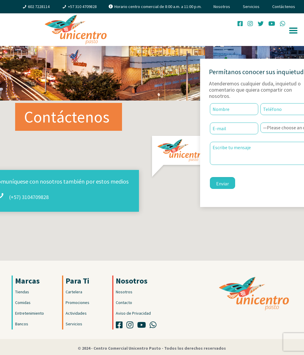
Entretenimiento (29, 313)
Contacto (124, 302)
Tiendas (22, 291)
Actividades (76, 313)
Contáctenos (283, 6)
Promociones (77, 302)
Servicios (251, 6)
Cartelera (74, 291)
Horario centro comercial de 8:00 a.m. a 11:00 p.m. (158, 6)
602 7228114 (39, 6)
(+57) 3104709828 (29, 197)
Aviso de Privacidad (133, 313)
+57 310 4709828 (82, 6)
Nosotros (221, 6)
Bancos (21, 324)
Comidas (23, 302)
